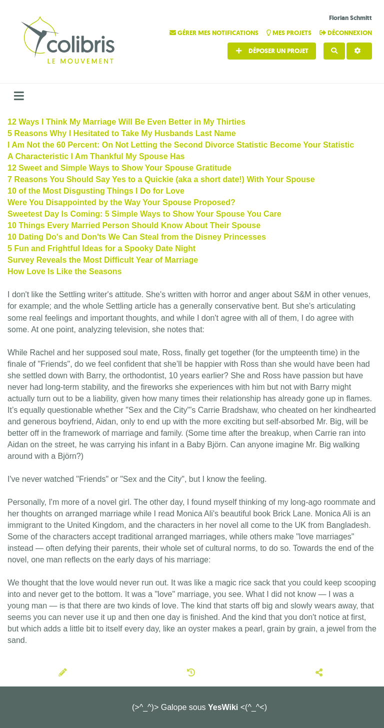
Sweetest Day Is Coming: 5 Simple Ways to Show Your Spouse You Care (145, 214)
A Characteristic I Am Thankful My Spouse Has (96, 156)
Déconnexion (346, 33)
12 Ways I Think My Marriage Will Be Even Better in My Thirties (127, 122)
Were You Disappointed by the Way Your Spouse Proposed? (122, 202)
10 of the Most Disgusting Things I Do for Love (96, 191)
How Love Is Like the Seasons (65, 271)
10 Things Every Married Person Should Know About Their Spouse (134, 225)
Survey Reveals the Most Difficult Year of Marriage (103, 260)
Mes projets (289, 33)
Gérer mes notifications (215, 33)
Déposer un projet (271, 51)
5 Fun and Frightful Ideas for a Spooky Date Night (102, 248)
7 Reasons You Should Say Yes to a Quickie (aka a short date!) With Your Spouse (161, 179)
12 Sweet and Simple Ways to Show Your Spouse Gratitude (120, 168)
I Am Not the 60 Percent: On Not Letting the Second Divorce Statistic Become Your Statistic (181, 145)
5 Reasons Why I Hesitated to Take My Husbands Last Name (122, 133)
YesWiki (223, 707)
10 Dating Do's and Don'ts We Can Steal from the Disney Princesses (137, 237)
